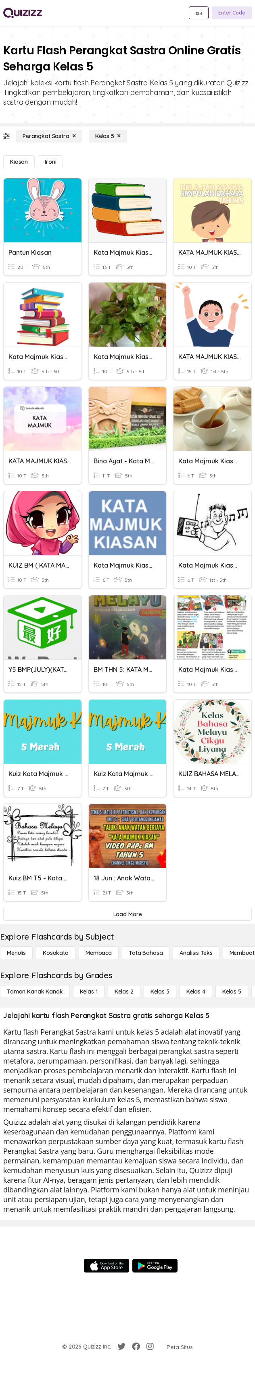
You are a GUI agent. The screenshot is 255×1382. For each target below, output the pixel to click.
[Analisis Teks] (196, 952)
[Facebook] (136, 1346)
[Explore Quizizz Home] (22, 13)
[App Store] (106, 1266)
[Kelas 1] (89, 991)
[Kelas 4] (196, 991)
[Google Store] (155, 1266)
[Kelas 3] (160, 991)
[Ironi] (50, 161)
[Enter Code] (232, 12)
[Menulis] (16, 952)
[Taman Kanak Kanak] (35, 991)
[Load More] (127, 914)
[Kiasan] (19, 161)
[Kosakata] (55, 952)
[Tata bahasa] (145, 952)
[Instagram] (150, 1346)
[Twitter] (121, 1346)
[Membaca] (99, 952)
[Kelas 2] (124, 991)
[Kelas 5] (108, 136)
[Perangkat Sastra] (49, 136)
